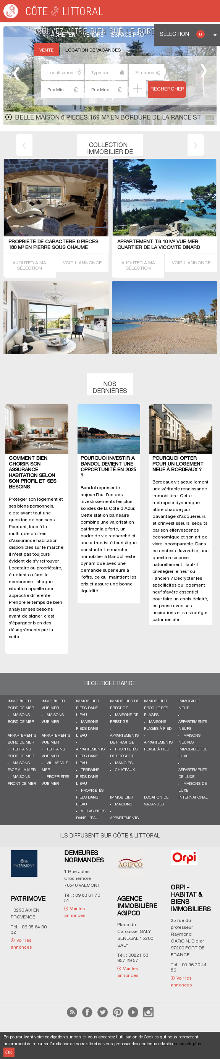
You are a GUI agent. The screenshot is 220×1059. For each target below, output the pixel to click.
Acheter (63, 35)
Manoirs (124, 763)
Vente (46, 50)
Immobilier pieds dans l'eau (87, 708)
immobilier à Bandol (102, 557)
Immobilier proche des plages (156, 708)
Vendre (93, 35)
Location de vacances (93, 50)
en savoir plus (187, 1044)
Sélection (182, 34)
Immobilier (121, 797)
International (193, 797)
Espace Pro (127, 35)
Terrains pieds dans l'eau (87, 777)
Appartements (124, 818)
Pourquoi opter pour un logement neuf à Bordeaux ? (178, 464)
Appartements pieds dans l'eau (90, 756)
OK (9, 1052)
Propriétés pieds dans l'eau (90, 797)
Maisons (123, 804)
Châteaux (125, 770)
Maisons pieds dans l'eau (87, 728)
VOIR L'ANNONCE (82, 263)
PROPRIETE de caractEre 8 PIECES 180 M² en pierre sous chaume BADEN (53, 248)
